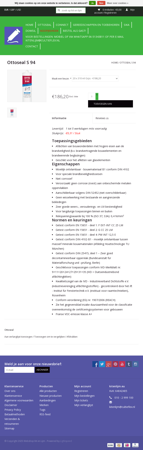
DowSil (31, 30)
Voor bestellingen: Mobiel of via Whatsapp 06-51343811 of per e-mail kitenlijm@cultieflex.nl (75, 38)
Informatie (59, 118)
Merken (44, 405)
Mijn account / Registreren (114, 11)
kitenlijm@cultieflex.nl (122, 407)
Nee (101, 3)
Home (29, 25)
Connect (62, 25)
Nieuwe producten (50, 395)
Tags (42, 409)
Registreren (81, 391)
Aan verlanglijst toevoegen (18, 336)
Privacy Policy (12, 409)
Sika (126, 25)
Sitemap (9, 428)
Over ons (9, 391)
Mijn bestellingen (84, 395)
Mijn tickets (81, 400)
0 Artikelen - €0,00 (110, 9)
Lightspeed (66, 441)
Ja (92, 3)
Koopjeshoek (49, 30)
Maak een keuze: (61, 78)
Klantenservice (13, 395)
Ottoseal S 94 (128, 62)
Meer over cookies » (117, 3)
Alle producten (48, 391)
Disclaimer (10, 405)
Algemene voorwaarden (18, 400)
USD (19, 9)
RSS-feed (44, 414)
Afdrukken (72, 336)
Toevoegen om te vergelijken (49, 336)
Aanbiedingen (47, 400)
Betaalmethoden (14, 414)
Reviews (102, 118)
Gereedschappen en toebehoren (96, 25)
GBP (12, 9)
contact (32, 46)
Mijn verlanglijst (83, 405)
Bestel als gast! (74, 30)
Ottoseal (44, 25)
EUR (6, 9)
